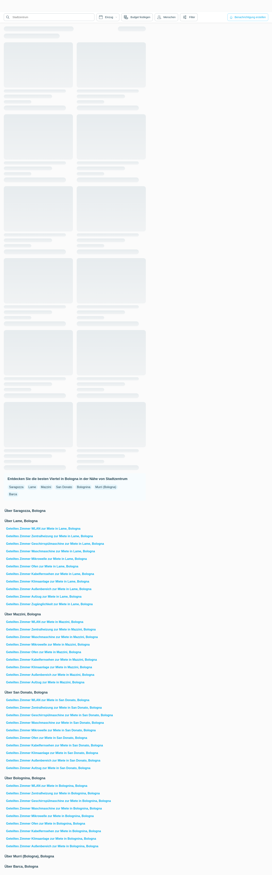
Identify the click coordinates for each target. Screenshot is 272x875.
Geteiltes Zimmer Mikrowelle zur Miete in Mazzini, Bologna (48, 644)
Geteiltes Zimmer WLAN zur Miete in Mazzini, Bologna (44, 621)
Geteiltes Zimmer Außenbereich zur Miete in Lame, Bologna (48, 589)
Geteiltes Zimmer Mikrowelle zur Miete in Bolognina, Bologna (50, 816)
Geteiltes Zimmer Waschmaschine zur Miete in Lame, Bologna (50, 551)
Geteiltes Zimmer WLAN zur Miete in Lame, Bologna (43, 528)
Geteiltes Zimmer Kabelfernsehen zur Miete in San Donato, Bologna (54, 745)
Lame (32, 487)
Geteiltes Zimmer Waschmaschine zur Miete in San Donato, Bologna (55, 722)
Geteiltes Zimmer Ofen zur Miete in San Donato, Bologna (46, 737)
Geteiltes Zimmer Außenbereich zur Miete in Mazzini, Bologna (50, 674)
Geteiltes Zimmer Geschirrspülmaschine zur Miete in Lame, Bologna (55, 543)
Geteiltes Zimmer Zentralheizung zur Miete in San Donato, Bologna (54, 707)
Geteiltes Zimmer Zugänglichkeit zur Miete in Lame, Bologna (49, 604)
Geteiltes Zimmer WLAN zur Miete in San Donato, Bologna (47, 700)
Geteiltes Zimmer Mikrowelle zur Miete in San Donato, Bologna (51, 730)
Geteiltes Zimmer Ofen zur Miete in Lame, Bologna (42, 566)
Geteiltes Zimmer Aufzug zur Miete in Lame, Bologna (43, 596)
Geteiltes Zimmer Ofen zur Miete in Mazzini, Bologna (43, 652)
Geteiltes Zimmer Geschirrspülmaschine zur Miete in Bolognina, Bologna (58, 800)
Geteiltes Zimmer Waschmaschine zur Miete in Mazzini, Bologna (52, 637)
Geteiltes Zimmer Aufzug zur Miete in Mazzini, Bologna (45, 682)
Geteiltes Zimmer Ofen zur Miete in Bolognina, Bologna (45, 823)
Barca (13, 494)
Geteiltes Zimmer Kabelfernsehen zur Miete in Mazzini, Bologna (51, 659)
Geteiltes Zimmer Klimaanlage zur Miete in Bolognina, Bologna (51, 838)
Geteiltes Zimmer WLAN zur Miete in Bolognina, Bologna (46, 785)
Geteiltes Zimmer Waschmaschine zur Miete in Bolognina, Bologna (54, 808)
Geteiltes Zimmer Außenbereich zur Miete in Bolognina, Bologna (52, 846)
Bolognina (83, 487)
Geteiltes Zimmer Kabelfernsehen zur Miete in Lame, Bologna (50, 574)
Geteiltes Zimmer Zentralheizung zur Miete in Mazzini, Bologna (51, 629)
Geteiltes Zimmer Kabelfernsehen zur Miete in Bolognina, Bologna (53, 831)
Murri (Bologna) (105, 487)
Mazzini (46, 487)
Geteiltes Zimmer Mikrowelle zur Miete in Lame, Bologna (46, 558)
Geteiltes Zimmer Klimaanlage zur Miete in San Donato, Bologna (52, 753)
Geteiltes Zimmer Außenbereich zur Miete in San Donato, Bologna (53, 760)
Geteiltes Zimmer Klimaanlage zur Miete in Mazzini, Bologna (49, 667)
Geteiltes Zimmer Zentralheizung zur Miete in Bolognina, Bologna (53, 793)
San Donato (64, 487)
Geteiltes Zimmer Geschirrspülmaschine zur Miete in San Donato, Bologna (59, 715)
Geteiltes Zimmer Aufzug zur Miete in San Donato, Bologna (48, 768)
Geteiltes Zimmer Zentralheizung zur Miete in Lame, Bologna (49, 536)
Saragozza (16, 487)
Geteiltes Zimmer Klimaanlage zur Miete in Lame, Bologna (47, 581)
